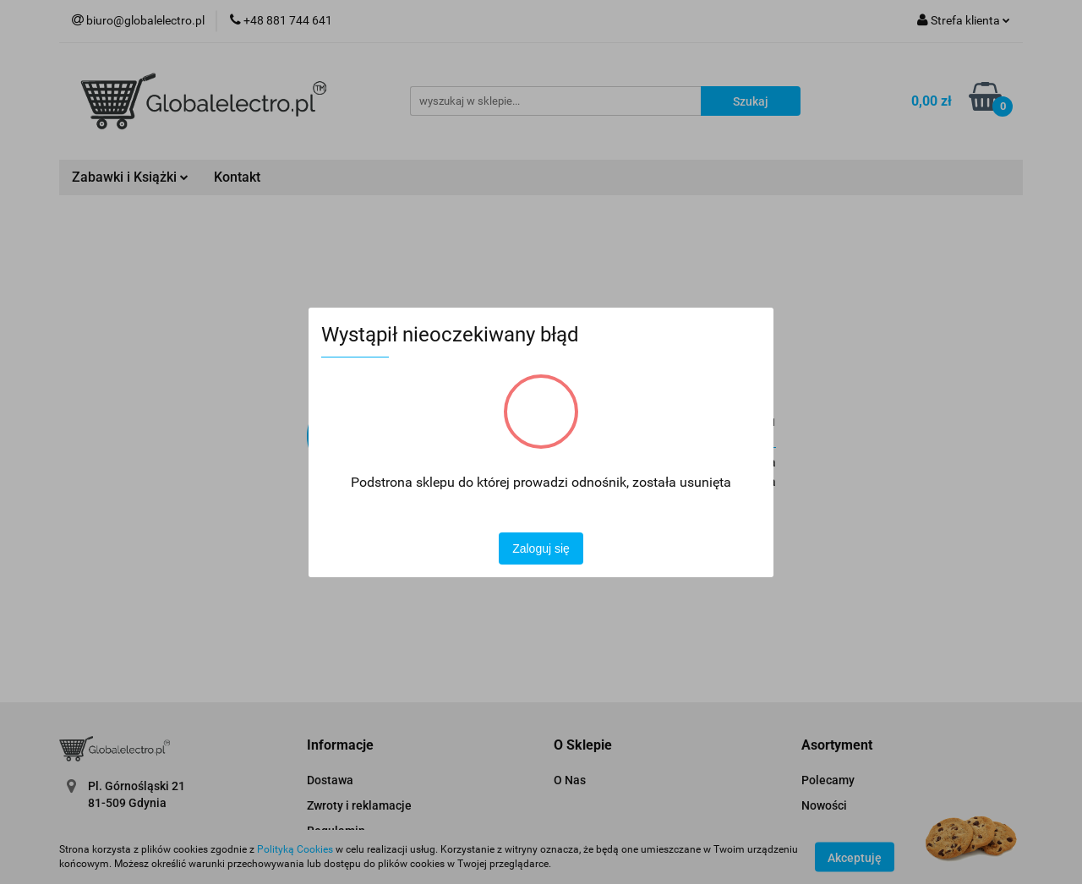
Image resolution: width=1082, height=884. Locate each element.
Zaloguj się (541, 548)
